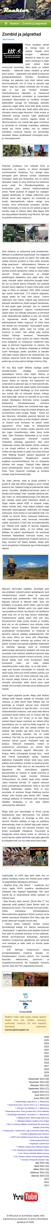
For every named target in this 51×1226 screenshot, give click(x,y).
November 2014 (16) (39, 1082)
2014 (46, 1076)
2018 (46, 1063)
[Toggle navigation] (6, 23)
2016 (46, 1069)
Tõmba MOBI (25, 1012)
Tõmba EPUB (25, 1001)
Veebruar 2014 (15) (39, 1172)
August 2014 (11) (40, 1092)
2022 (46, 1050)
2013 (46, 1179)
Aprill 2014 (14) (41, 1166)
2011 (46, 1185)
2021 (46, 1053)
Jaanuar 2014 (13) (40, 1176)
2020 (46, 1056)
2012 (46, 1182)
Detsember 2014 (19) (38, 1079)
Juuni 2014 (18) (41, 1098)
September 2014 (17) (38, 1088)
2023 (46, 1046)
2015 (46, 1072)
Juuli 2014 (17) (42, 1095)
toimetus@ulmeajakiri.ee (17, 1030)
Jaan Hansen (8, 39)
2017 (46, 1066)
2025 (46, 1040)
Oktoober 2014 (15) (39, 1085)
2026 (46, 1037)
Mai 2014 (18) (42, 1163)
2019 (46, 1059)
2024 (46, 1043)
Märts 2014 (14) (41, 1169)
